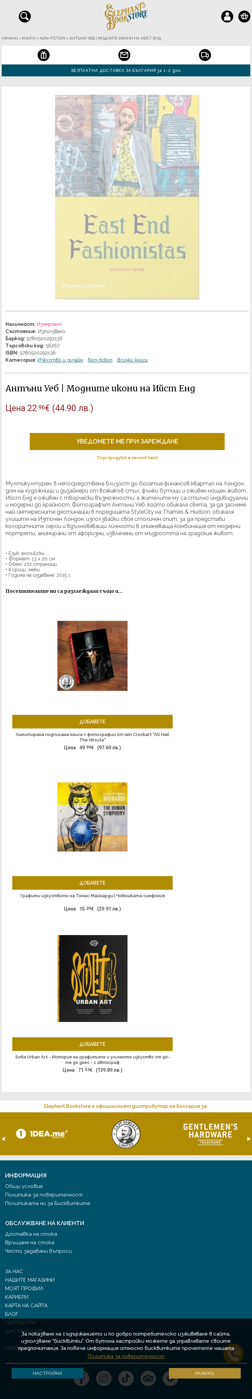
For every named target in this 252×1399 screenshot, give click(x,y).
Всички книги (132, 360)
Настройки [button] (47, 1373)
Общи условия (24, 1186)
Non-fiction (100, 360)
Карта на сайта (26, 1306)
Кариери (16, 1297)
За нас (14, 1271)
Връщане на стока (29, 1242)
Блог (11, 1314)
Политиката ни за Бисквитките (47, 1203)
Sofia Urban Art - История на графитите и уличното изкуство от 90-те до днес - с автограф (92, 1059)
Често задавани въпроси (38, 1251)
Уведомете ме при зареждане (127, 441)
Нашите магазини (30, 1280)
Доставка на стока (31, 1234)
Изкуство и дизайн (60, 360)
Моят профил (24, 1288)
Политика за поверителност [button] (126, 1356)
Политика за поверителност (44, 1195)
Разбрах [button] (204, 1373)
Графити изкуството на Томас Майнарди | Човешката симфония (93, 895)
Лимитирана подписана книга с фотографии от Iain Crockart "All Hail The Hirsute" (92, 737)
